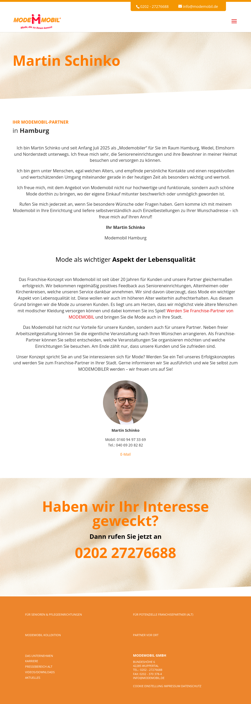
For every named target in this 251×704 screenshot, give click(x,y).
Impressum (172, 686)
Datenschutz (191, 686)
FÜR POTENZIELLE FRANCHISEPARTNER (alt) (163, 614)
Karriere (31, 661)
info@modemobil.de (148, 678)
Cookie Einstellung (148, 686)
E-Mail (125, 454)
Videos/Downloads (40, 672)
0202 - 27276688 (154, 6)
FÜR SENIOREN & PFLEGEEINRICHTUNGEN (53, 614)
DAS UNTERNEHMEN (39, 656)
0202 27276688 (125, 552)
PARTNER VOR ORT (146, 635)
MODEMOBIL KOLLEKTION (43, 635)
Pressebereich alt (38, 666)
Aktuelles (32, 678)
